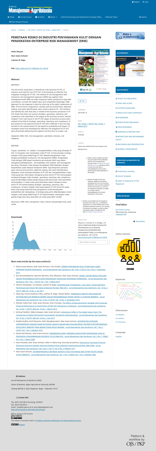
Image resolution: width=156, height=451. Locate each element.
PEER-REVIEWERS (124, 127)
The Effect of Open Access (94, 212)
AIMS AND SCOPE (124, 103)
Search (143, 17)
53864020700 (121, 214)
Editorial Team (111, 17)
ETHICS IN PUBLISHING (126, 98)
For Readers (120, 315)
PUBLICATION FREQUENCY (127, 122)
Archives (39, 17)
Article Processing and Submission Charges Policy (81, 17)
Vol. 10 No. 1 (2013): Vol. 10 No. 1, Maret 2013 (44, 30)
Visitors (22, 424)
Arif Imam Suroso (123, 210)
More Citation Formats (88, 242)
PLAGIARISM (122, 117)
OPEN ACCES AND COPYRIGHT (129, 113)
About (52, 17)
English (119, 336)
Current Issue (24, 17)
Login (145, 2)
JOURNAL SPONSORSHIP (126, 149)
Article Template (123, 176)
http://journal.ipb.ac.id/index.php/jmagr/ (28, 409)
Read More (140, 221)
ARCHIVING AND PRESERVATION (130, 144)
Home (11, 17)
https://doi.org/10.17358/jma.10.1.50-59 (31, 68)
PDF (83, 101)
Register (136, 2)
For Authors (120, 318)
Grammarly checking (126, 171)
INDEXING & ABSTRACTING (128, 132)
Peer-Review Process (18, 22)
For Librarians (121, 322)
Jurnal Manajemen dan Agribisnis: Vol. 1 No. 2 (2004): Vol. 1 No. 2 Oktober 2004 (63, 354)
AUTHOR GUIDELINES (125, 108)
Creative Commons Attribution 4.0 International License (58, 420)
